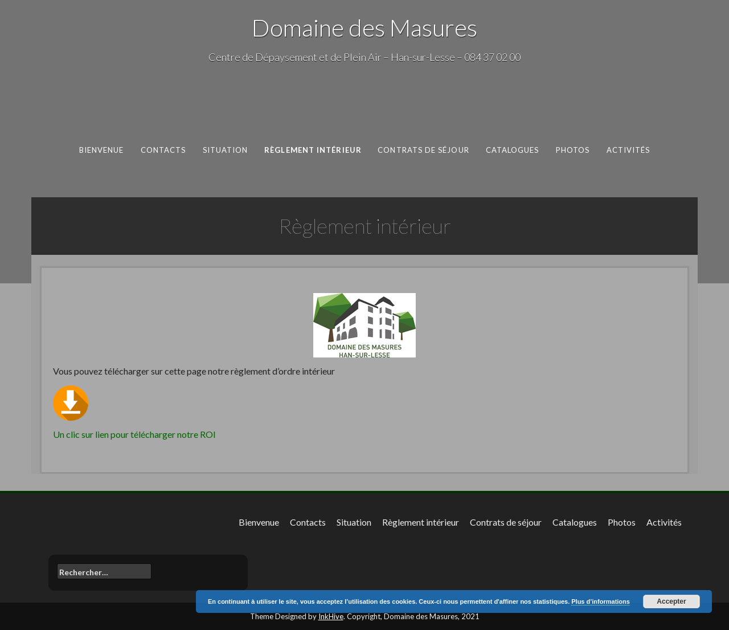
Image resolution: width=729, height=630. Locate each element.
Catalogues (512, 150)
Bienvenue (101, 150)
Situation (225, 150)
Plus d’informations (600, 601)
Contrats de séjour (423, 150)
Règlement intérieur (313, 150)
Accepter (671, 601)
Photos (573, 150)
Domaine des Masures (364, 27)
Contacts (163, 150)
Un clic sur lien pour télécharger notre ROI (134, 434)
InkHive (330, 616)
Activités (628, 150)
